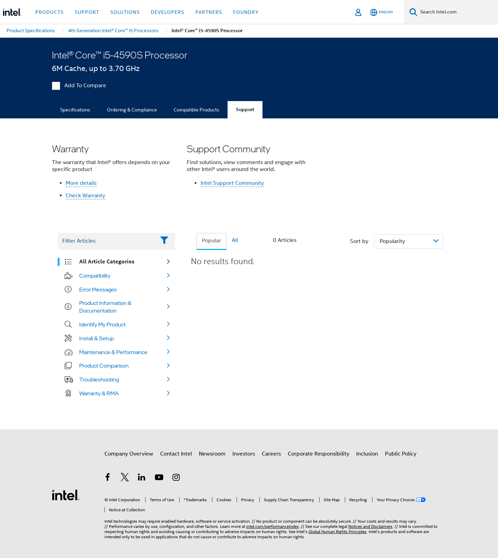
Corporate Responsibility (318, 453)
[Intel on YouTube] (159, 478)
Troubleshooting (99, 379)
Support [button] (87, 12)
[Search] (413, 12)
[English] (381, 12)
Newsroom (212, 453)
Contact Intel (176, 453)
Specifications (75, 110)
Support (245, 109)
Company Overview (128, 453)
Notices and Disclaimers (370, 526)
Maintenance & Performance (113, 352)
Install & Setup (96, 338)
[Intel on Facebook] (107, 478)
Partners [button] (208, 12)
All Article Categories (107, 261)
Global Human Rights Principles (337, 531)
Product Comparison (104, 365)
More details (81, 183)
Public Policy (400, 453)
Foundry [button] (246, 12)
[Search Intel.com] (457, 12)
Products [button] (49, 12)
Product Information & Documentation (105, 306)
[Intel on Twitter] (125, 478)
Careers (271, 453)
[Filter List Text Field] (107, 241)
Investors (243, 453)
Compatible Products (196, 110)
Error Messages (98, 289)
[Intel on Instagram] (176, 478)
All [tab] (235, 240)
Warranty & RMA (99, 393)
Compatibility (94, 275)
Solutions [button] (125, 12)
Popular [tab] (211, 240)
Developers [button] (167, 12)
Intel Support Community (232, 183)
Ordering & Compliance (132, 110)
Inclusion (367, 453)
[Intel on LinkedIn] (142, 478)
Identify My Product (102, 324)
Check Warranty (85, 195)
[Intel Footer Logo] (66, 494)
